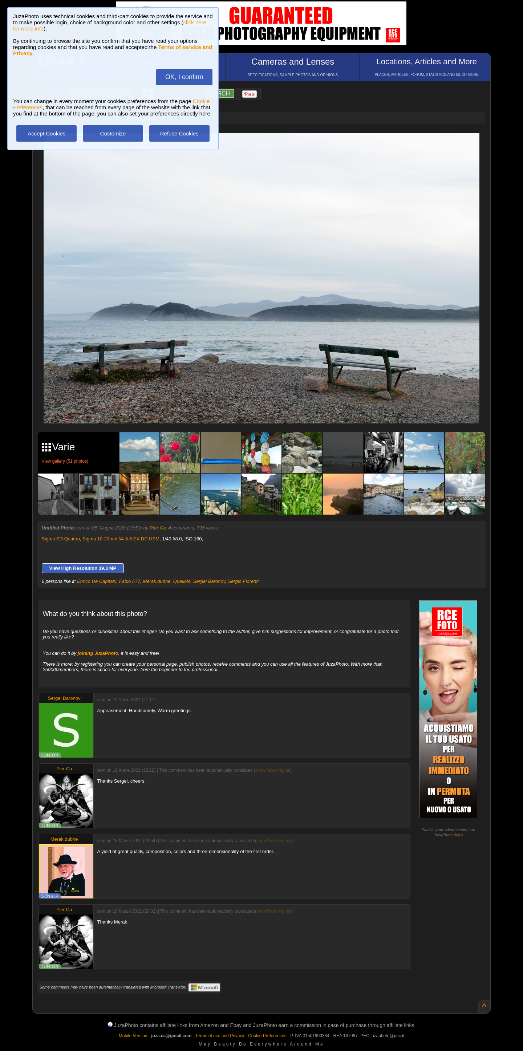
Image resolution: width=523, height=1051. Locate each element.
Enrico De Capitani (96, 581)
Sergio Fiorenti (243, 581)
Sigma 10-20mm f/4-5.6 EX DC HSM (120, 538)
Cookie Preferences (267, 1035)
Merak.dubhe (157, 581)
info (458, 835)
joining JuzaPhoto (98, 653)
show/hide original (272, 770)
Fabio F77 (130, 581)
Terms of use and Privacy (219, 1035)
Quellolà (182, 581)
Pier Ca (158, 528)
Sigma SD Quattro (61, 538)
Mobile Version (133, 1035)
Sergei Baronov (209, 581)
